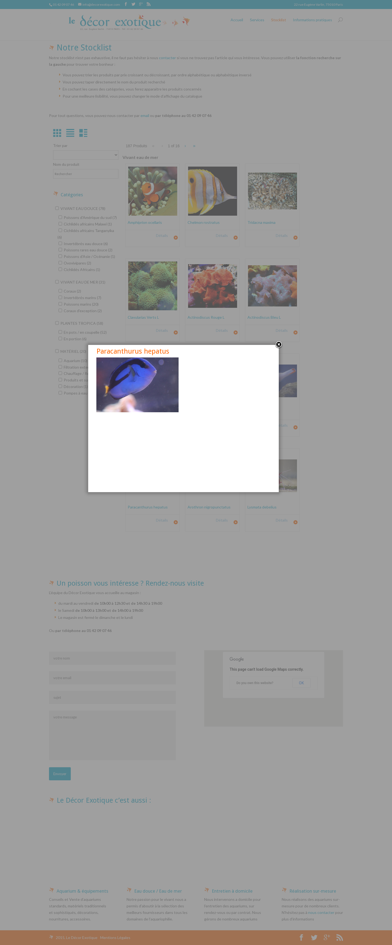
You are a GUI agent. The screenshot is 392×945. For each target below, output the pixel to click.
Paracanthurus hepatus (145, 405)
